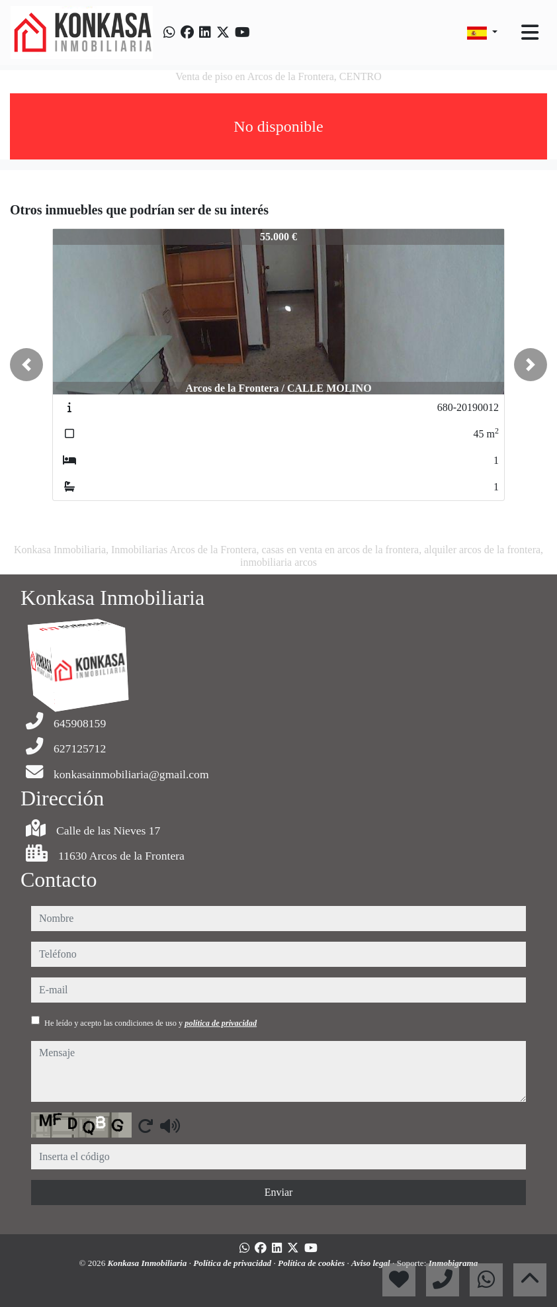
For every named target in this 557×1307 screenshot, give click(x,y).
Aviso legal (371, 1263)
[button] (26, 364)
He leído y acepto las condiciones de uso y (150, 1023)
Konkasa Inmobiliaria (148, 1263)
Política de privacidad (233, 1263)
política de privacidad (221, 1023)
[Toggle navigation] (529, 32)
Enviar (279, 1192)
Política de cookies (312, 1263)
